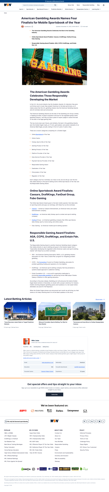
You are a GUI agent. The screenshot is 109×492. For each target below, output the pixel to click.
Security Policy (84, 451)
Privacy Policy (84, 436)
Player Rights (84, 445)
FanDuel (34, 220)
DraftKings (35, 214)
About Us (57, 436)
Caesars (34, 208)
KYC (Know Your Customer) (88, 448)
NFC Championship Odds (37, 436)
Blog (98, 5)
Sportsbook (39, 134)
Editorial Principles (85, 434)
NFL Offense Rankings (11, 456)
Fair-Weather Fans (9, 442)
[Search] (55, 5)
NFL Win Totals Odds (36, 451)
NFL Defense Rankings (11, 459)
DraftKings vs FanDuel (11, 439)
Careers (57, 448)
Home (5, 13)
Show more (100, 299)
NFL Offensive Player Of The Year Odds (41, 445)
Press (56, 451)
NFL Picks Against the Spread (13, 462)
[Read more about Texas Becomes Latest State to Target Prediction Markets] (20, 323)
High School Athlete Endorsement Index (16, 453)
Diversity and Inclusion (61, 456)
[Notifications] (103, 5)
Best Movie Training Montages (13, 445)
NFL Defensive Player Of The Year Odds (41, 448)
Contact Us (58, 434)
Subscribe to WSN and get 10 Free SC (55, 1)
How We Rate (59, 442)
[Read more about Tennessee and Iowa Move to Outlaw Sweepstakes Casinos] (89, 323)
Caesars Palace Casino (47, 372)
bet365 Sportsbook (80, 367)
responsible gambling (44, 275)
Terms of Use (84, 439)
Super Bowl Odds (35, 434)
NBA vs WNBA (8, 434)
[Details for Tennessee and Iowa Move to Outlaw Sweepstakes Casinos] (89, 311)
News (78, 5)
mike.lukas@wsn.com (47, 363)
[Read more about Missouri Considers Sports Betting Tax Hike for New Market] (54, 323)
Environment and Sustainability (64, 453)
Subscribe (55, 395)
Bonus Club (71, 5)
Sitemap (57, 462)
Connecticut (43, 262)
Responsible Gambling (88, 5)
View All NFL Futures (36, 453)
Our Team (58, 439)
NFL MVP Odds (34, 442)
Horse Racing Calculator (11, 451)
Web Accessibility (60, 459)
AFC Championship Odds (37, 439)
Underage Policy (85, 442)
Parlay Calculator (9, 448)
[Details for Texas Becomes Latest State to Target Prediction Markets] (20, 311)
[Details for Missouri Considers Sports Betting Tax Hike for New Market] (54, 311)
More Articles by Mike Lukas (32, 358)
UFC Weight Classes (10, 436)
